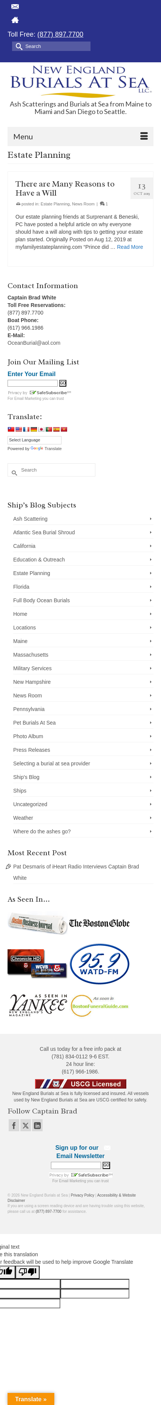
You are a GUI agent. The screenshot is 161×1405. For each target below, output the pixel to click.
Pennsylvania (28, 709)
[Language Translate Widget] (34, 440)
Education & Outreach (39, 560)
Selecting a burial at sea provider (51, 763)
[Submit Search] (17, 46)
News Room (83, 204)
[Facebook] (14, 1125)
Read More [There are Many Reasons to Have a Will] (130, 247)
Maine (20, 641)
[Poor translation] (27, 1272)
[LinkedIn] (37, 1125)
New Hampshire (32, 682)
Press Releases (31, 750)
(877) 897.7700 (60, 34)
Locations (24, 628)
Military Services (32, 668)
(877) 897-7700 (48, 1211)
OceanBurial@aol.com (34, 343)
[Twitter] (25, 1125)
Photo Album (28, 736)
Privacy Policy (82, 1195)
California (24, 546)
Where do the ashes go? (42, 831)
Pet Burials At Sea (34, 723)
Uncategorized (30, 804)
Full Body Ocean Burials (41, 600)
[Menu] (80, 136)
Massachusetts (30, 655)
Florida (21, 587)
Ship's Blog (26, 777)
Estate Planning (55, 204)
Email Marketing (27, 398)
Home (20, 614)
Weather (23, 818)
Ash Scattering (30, 519)
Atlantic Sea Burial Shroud (44, 532)
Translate (46, 448)
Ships (19, 791)
